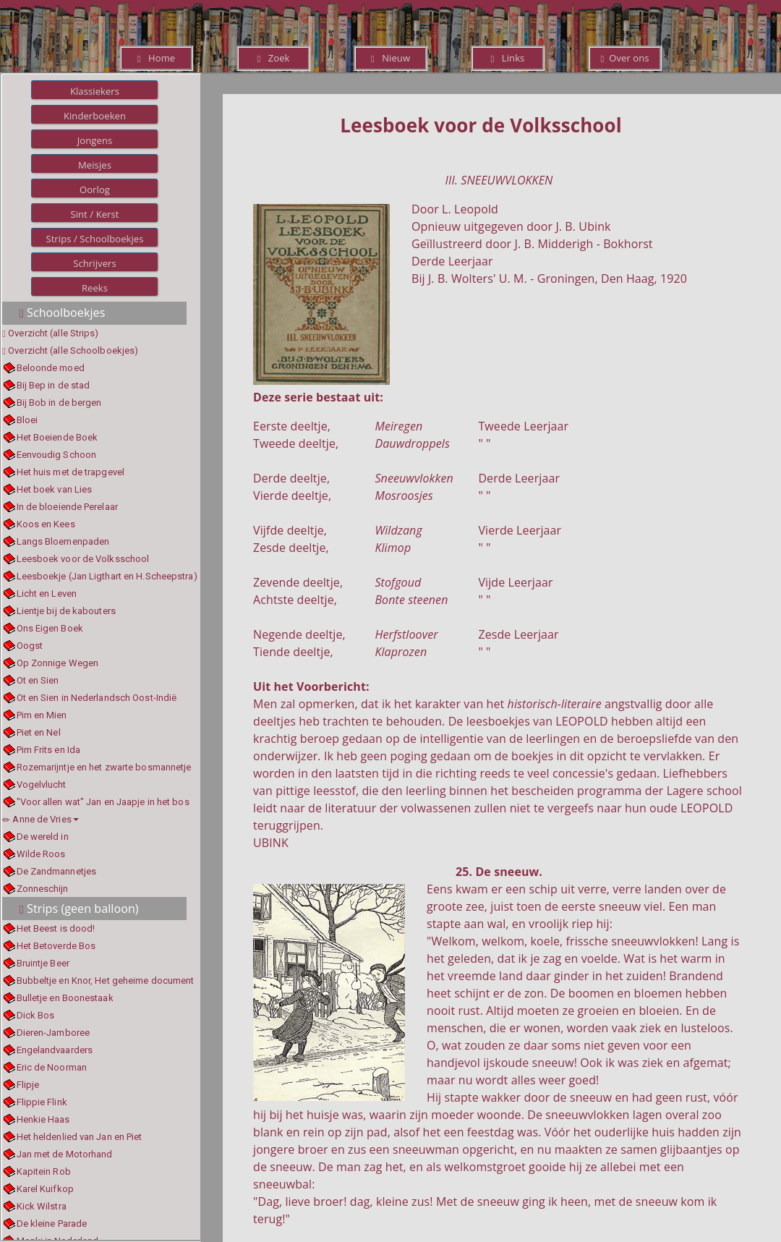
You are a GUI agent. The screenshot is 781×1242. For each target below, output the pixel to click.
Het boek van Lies (55, 489)
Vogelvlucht (42, 784)
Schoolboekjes (62, 312)
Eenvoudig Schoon (57, 454)
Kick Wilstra (42, 1206)
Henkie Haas (43, 1119)
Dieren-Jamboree (53, 1032)
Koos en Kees (46, 524)
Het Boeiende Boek (57, 437)
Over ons (624, 57)
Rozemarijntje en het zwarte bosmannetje (104, 767)
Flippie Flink (42, 1102)
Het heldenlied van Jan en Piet (79, 1136)
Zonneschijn (43, 888)
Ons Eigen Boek (50, 628)
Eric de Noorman (52, 1067)
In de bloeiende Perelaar (67, 506)
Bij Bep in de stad (53, 385)
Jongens (95, 140)
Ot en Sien (38, 680)
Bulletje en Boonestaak (65, 997)
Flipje (28, 1084)
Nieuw (390, 57)
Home (156, 57)
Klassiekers (94, 91)
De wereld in (43, 836)
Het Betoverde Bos (56, 945)
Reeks (95, 287)
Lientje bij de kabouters (66, 610)
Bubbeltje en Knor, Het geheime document (106, 980)
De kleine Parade (52, 1223)
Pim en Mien (42, 715)
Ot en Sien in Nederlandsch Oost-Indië (97, 697)
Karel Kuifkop (45, 1188)
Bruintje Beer (43, 963)
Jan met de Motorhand (65, 1154)
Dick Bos (36, 1015)
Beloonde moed (51, 367)
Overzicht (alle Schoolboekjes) (73, 350)
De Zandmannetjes (57, 871)
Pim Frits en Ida (49, 749)
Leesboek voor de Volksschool (83, 558)
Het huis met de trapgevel (71, 472)
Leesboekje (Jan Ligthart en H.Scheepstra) (107, 576)
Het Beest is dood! (56, 928)
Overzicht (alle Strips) (53, 333)
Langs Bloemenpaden (63, 541)
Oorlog (95, 189)
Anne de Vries (40, 819)
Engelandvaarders (55, 1050)
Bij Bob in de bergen (59, 402)
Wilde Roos (41, 853)
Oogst (30, 645)
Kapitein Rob (44, 1171)
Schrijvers (94, 263)
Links (508, 57)
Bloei (27, 419)
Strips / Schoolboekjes (94, 238)
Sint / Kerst (94, 214)
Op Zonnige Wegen (58, 663)
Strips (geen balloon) (79, 908)
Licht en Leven (47, 593)
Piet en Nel (39, 732)
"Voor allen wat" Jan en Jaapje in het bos (103, 801)
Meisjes (94, 164)
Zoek (273, 57)
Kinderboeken (95, 115)
